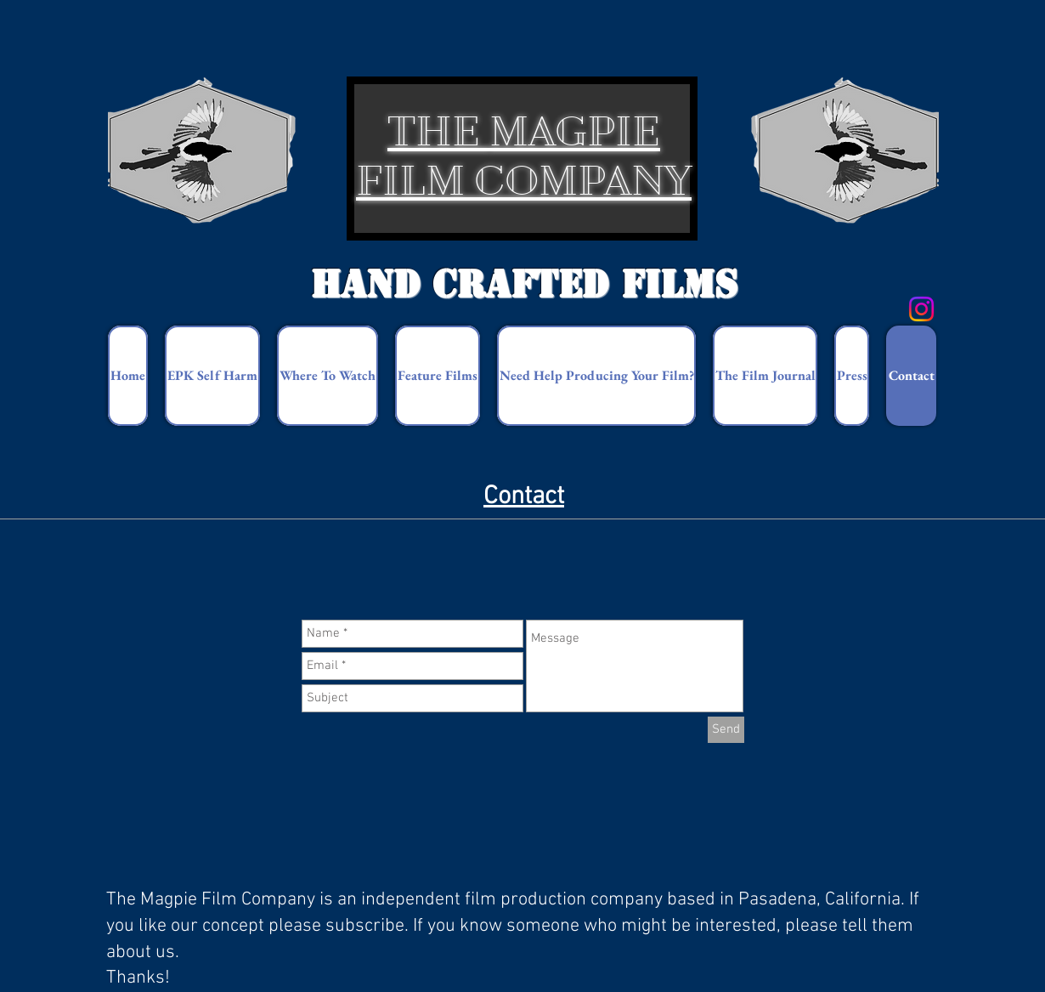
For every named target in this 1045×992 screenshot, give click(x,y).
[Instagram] (921, 309)
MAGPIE (574, 131)
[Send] (726, 730)
